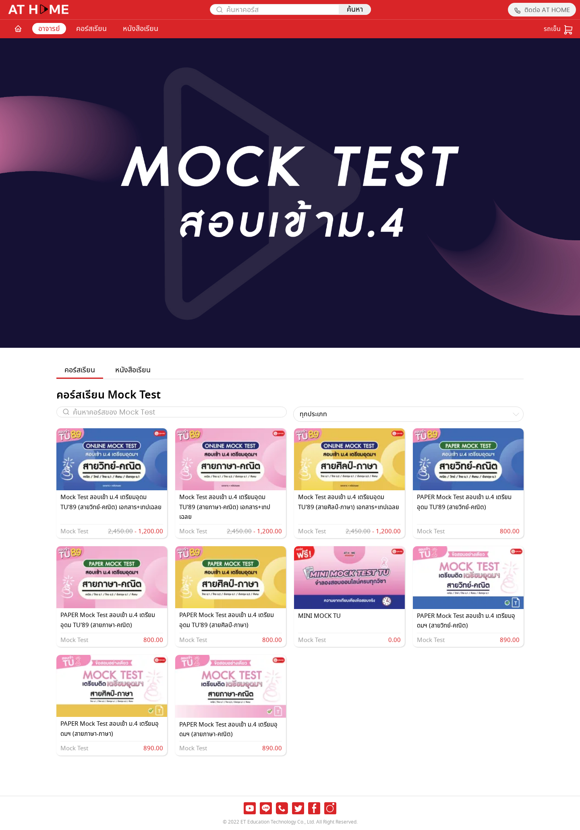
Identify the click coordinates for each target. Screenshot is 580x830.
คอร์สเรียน (91, 28)
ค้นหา (355, 9)
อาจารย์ (49, 28)
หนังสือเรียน (140, 28)
